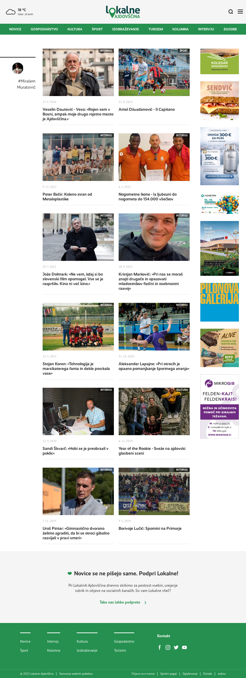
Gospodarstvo (44, 29)
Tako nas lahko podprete (123, 602)
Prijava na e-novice (143, 673)
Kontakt (163, 635)
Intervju (206, 29)
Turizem (155, 29)
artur (222, 673)
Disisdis (207, 673)
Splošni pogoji (168, 673)
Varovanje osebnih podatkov (76, 673)
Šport (97, 29)
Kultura (74, 29)
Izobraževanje (125, 29)
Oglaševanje (190, 673)
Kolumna (180, 29)
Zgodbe (230, 29)
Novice (15, 29)
